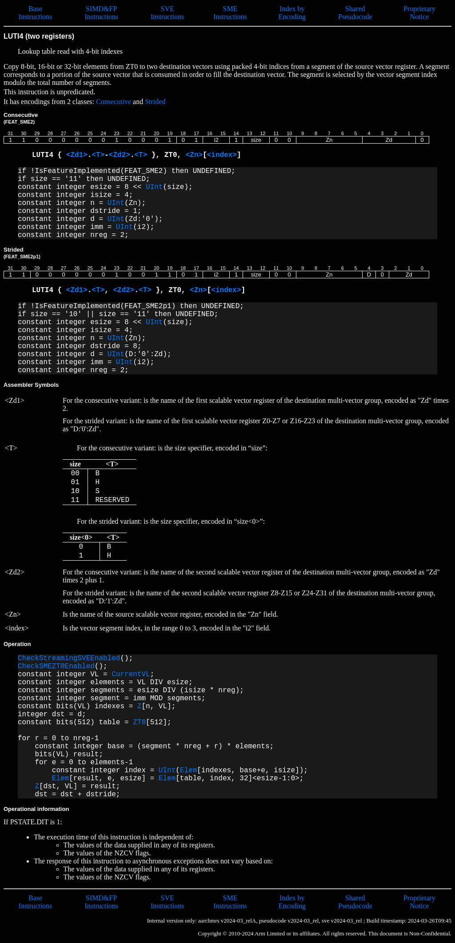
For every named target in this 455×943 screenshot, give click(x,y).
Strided (155, 101)
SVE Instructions (167, 12)
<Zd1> (77, 155)
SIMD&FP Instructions (101, 12)
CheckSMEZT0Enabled (56, 666)
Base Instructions (35, 12)
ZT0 (139, 722)
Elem (188, 770)
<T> (98, 155)
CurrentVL (131, 674)
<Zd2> (119, 155)
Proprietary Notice (419, 12)
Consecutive (113, 101)
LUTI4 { (49, 155)
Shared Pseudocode (355, 12)
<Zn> (194, 155)
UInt (154, 187)
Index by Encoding (292, 12)
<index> (222, 155)
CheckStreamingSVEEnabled (69, 658)
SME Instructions (230, 12)
